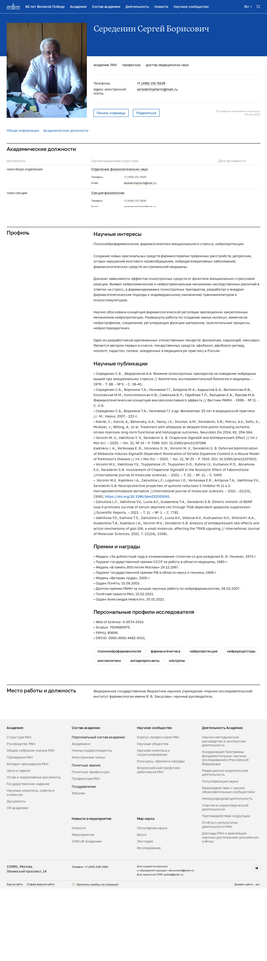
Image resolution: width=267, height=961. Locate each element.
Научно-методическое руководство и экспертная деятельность (224, 814)
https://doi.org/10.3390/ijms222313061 (137, 569)
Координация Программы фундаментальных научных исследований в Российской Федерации (225, 831)
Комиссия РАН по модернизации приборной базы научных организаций (150, 264)
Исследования (149, 921)
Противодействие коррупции (226, 889)
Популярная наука (152, 901)
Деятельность (137, 7)
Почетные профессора (90, 844)
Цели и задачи (18, 843)
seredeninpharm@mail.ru (157, 89)
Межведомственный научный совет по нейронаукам (134, 240)
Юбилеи (78, 866)
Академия (78, 7)
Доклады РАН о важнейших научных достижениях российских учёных (230, 910)
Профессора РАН (86, 851)
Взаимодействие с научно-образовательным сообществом (228, 863)
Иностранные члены (88, 830)
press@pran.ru (173, 947)
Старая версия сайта (40, 956)
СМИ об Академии (86, 914)
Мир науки (145, 891)
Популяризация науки (220, 854)
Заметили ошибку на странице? (97, 957)
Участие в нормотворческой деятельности (225, 880)
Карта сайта (15, 956)
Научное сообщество (191, 7)
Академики (81, 817)
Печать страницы (111, 113)
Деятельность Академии (222, 800)
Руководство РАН (21, 817)
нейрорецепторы (241, 724)
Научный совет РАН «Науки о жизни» (121, 217)
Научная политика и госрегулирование (153, 825)
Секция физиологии (107, 193)
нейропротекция (204, 724)
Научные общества (152, 817)
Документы (16, 874)
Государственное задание (28, 857)
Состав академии (106, 7)
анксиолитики (109, 733)
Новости (161, 7)
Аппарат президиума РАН (27, 836)
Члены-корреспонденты (92, 823)
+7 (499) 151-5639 (151, 83)
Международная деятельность (227, 871)
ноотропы (177, 733)
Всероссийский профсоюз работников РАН (158, 843)
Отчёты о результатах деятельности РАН (220, 897)
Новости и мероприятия (91, 891)
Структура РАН (19, 810)
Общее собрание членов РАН (30, 823)
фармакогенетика (165, 724)
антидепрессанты (145, 733)
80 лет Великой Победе (45, 7)
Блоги (142, 907)
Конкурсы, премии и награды (161, 834)
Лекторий (145, 914)
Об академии (17, 881)
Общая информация (23, 130)
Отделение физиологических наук (119, 169)
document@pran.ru (181, 943)
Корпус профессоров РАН (158, 810)
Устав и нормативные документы (34, 850)
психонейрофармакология (119, 724)
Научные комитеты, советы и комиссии (30, 865)
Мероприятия (83, 907)
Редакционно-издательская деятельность (225, 845)
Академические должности (66, 130)
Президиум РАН (20, 830)
